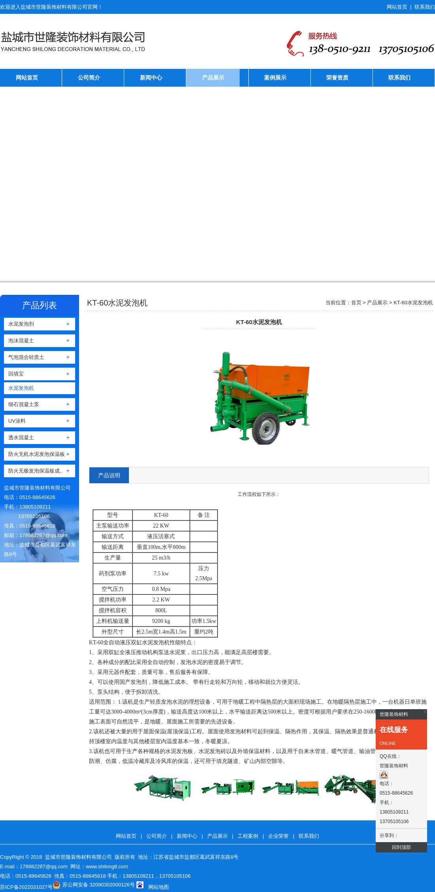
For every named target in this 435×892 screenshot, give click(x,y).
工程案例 (248, 836)
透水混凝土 (19, 437)
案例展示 (275, 77)
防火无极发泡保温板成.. (33, 471)
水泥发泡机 (19, 388)
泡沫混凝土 (19, 341)
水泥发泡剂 (19, 324)
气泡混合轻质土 (24, 357)
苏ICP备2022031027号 (26, 887)
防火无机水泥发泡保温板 (34, 454)
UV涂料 (15, 421)
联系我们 (424, 7)
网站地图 (158, 887)
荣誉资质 (337, 77)
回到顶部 (401, 847)
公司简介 (89, 77)
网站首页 (397, 7)
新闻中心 (151, 77)
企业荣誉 (278, 836)
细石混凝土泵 (21, 404)
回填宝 (14, 374)
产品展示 (213, 77)
